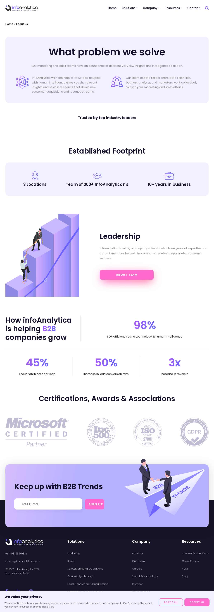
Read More (48, 606)
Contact (193, 8)
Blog (185, 576)
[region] (107, 601)
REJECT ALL (171, 602)
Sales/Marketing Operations (85, 568)
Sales (70, 561)
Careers (137, 568)
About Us (138, 553)
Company (150, 8)
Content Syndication (80, 576)
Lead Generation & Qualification (87, 584)
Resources (172, 8)
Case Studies (190, 561)
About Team (126, 275)
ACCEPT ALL (197, 602)
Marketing (73, 553)
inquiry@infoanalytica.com (22, 561)
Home (112, 8)
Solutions (128, 8)
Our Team (138, 561)
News (185, 568)
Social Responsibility (145, 576)
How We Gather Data (195, 553)
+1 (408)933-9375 (16, 553)
